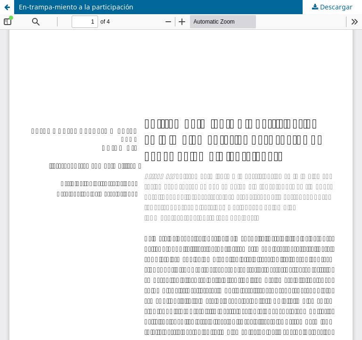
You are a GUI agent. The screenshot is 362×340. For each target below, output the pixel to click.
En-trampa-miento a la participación (76, 6)
